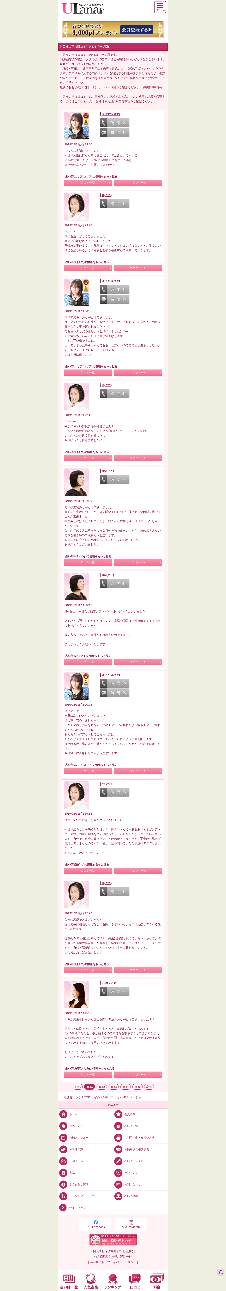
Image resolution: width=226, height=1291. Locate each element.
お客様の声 (70, 1149)
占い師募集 (125, 1196)
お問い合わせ (127, 1184)
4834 (125, 1086)
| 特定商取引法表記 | (106, 1256)
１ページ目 (109, 87)
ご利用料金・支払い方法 (133, 1137)
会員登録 (124, 1114)
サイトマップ (72, 1207)
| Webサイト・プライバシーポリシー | (113, 1262)
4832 (101, 1086)
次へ (149, 1086)
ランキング (125, 1172)
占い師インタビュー (131, 1161)
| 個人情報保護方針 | (104, 1251)
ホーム (68, 1114)
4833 (113, 1086)
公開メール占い (73, 1161)
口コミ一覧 (88, 182)
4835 (137, 1086)
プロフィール (138, 182)
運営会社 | (126, 1256)
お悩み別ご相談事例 (131, 1149)
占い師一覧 (125, 1125)
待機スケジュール (74, 1137)
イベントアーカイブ (76, 1196)
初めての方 (70, 1125)
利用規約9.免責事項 (117, 101)
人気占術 (69, 1172)
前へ (78, 1086)
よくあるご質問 (73, 1184)
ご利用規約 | (126, 1251)
